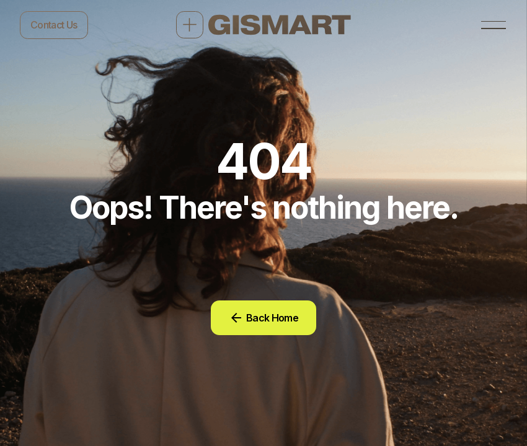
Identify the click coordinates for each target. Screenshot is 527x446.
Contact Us (54, 25)
